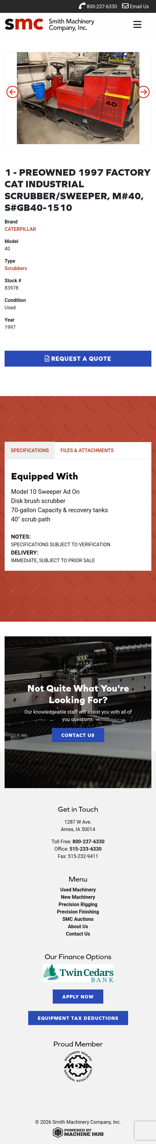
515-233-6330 (85, 849)
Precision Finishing (78, 912)
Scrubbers (16, 268)
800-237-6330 (98, 6)
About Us (78, 926)
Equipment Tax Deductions (78, 1018)
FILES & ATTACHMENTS (87, 450)
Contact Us (78, 735)
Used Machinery (78, 890)
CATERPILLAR (20, 229)
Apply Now (78, 996)
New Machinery (78, 897)
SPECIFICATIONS (30, 450)
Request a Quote (78, 358)
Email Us (135, 6)
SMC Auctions (77, 919)
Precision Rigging (78, 904)
